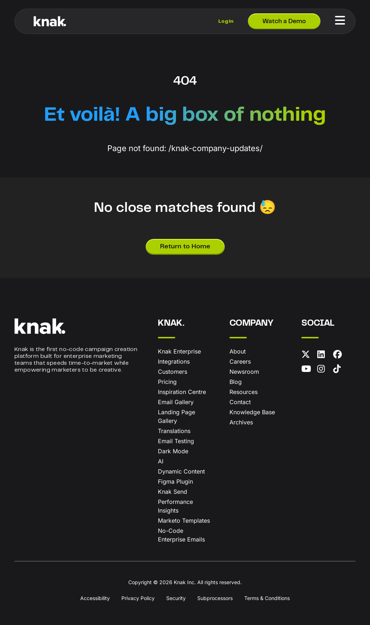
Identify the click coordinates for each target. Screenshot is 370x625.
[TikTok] (339, 370)
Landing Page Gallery (176, 416)
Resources (243, 391)
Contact (240, 402)
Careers (240, 361)
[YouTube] (307, 370)
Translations (174, 430)
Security (176, 598)
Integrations (174, 361)
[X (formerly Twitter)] (307, 355)
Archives (241, 422)
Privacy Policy (138, 598)
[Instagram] (323, 370)
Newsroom (244, 371)
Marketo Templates (184, 520)
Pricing (167, 381)
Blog (235, 381)
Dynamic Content (181, 471)
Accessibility (95, 598)
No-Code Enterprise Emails (181, 535)
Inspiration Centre (182, 391)
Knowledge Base (252, 412)
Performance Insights (175, 506)
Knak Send (172, 491)
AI (160, 461)
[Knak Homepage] (50, 21)
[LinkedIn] (323, 355)
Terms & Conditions (267, 598)
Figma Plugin (175, 481)
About (237, 351)
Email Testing (176, 441)
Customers (172, 371)
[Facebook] (339, 355)
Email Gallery (176, 402)
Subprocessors (215, 598)
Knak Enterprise (179, 351)
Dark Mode (173, 451)
